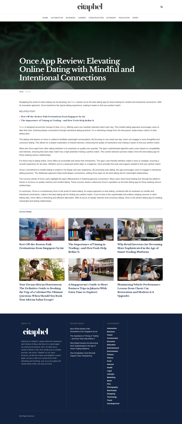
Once (73, 102)
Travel (109, 400)
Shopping (111, 394)
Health (110, 368)
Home (45, 18)
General (28, 92)
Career (82, 18)
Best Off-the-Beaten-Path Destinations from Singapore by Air (53, 116)
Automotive (57, 18)
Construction (96, 18)
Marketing (111, 377)
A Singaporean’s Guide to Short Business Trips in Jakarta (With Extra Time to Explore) (88, 288)
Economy (111, 18)
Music (109, 381)
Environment (112, 351)
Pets (109, 384)
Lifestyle (110, 374)
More (135, 18)
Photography (112, 387)
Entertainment (113, 348)
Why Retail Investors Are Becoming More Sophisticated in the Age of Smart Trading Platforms (139, 248)
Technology (112, 397)
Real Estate (112, 390)
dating (63, 127)
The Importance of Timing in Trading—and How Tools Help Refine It (57, 120)
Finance (110, 355)
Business (70, 18)
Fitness (110, 358)
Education (124, 18)
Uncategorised (113, 404)
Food (109, 361)
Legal (109, 371)
